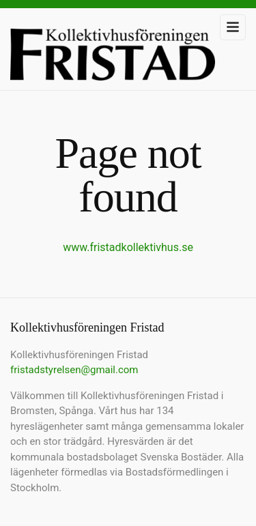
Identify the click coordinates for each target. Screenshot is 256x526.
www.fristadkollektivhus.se (128, 247)
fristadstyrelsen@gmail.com (74, 370)
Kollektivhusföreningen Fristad (112, 59)
